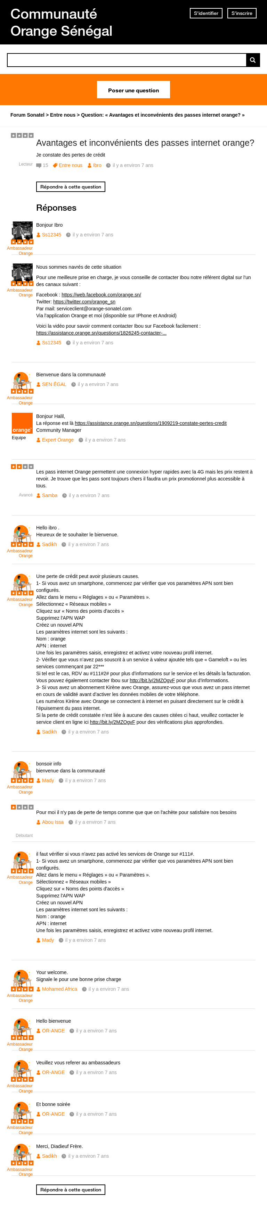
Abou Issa (53, 822)
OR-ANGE (53, 1030)
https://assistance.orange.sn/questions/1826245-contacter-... (101, 333)
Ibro (97, 165)
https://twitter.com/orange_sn (84, 301)
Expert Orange (58, 440)
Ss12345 (51, 234)
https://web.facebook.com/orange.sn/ (101, 295)
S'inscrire (242, 13)
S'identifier (206, 13)
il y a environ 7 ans (93, 234)
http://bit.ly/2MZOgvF (152, 680)
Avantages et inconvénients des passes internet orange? (145, 143)
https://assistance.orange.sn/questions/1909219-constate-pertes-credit (151, 423)
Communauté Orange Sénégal (61, 22)
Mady (48, 780)
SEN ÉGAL (54, 384)
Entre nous (70, 165)
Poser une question (133, 89)
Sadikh (49, 544)
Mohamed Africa (59, 989)
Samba (49, 495)
